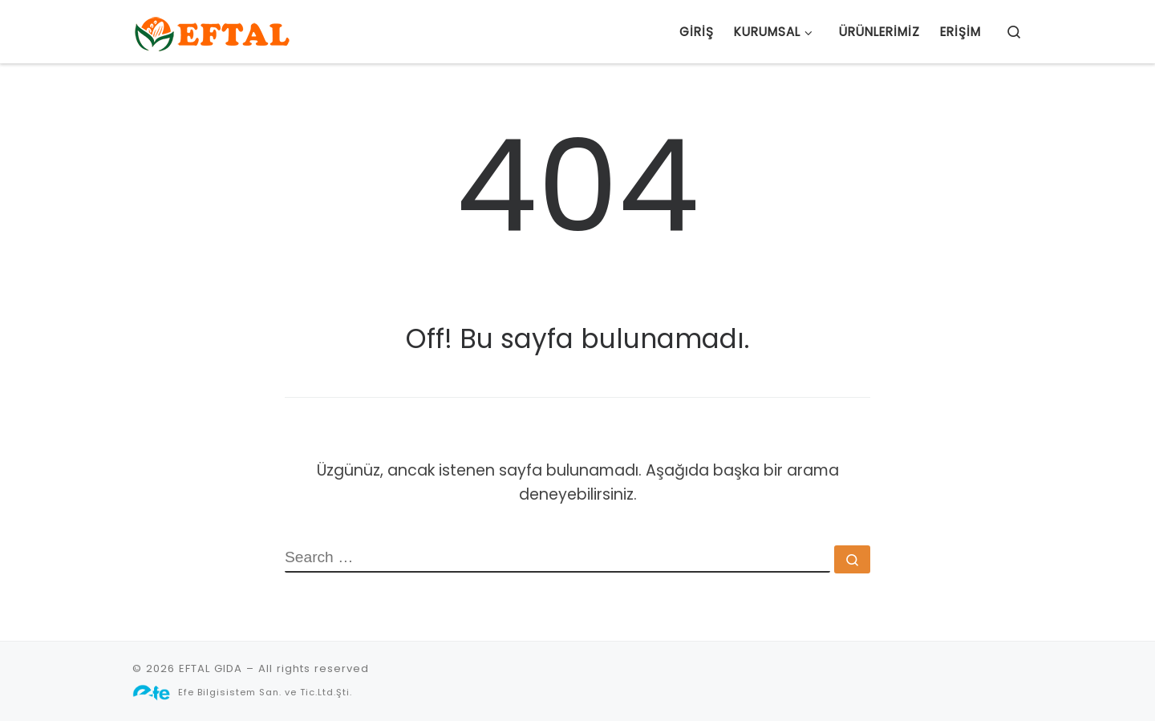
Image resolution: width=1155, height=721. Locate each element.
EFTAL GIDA (210, 668)
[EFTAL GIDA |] (212, 31)
